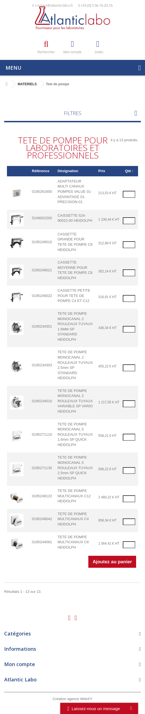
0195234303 (42, 365)
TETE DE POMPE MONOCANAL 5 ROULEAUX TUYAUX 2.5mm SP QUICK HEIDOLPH (75, 467)
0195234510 (42, 401)
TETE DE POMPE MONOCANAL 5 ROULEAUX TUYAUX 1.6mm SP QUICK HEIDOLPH (75, 434)
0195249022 (42, 296)
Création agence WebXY (72, 699)
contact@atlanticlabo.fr (54, 5)
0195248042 (42, 519)
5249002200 (42, 218)
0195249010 (42, 242)
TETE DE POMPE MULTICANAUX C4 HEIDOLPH (73, 519)
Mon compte (19, 664)
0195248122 (42, 496)
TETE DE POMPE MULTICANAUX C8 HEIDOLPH (73, 542)
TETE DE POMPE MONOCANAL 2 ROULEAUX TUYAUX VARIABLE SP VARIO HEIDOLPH (75, 401)
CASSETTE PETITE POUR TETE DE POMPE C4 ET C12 (74, 295)
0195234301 (42, 326)
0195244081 (42, 542)
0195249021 (42, 270)
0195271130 (42, 468)
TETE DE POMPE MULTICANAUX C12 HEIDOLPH (74, 496)
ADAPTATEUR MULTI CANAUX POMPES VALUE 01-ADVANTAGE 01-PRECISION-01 (75, 191)
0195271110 (42, 434)
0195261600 (42, 191)
